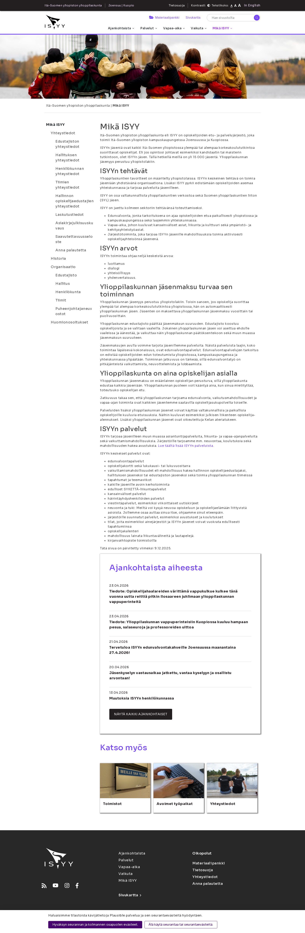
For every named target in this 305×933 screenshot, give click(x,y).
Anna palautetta (70, 250)
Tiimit (60, 300)
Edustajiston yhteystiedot (67, 144)
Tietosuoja (177, 5)
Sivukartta (193, 17)
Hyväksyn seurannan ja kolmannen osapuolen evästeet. (95, 925)
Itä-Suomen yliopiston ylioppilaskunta (78, 106)
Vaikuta (198, 28)
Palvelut (148, 28)
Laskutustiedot (69, 215)
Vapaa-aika (174, 28)
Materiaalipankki (164, 17)
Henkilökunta (68, 292)
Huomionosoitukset (69, 322)
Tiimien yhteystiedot (67, 185)
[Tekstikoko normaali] (232, 5)
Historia (58, 258)
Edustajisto (66, 275)
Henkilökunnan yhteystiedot (69, 171)
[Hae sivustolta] (233, 17)
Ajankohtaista (121, 28)
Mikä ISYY (222, 28)
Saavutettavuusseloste (74, 239)
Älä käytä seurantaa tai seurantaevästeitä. (181, 925)
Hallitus (62, 283)
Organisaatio (63, 267)
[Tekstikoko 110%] (235, 5)
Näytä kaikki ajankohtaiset (140, 714)
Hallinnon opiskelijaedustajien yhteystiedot (74, 201)
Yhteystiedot (63, 133)
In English (252, 5)
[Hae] (257, 18)
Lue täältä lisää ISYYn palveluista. (186, 446)
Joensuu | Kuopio (121, 5)
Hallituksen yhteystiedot (67, 157)
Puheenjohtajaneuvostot (73, 311)
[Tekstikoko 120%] (239, 5)
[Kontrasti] (208, 5)
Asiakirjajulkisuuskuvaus (74, 225)
